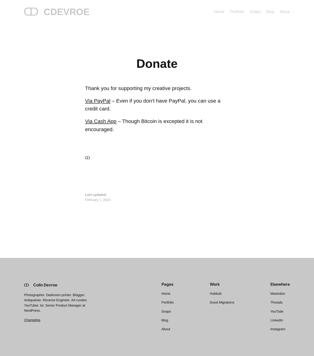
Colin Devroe (45, 285)
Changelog (32, 320)
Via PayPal (97, 101)
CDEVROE (67, 12)
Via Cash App (101, 121)
